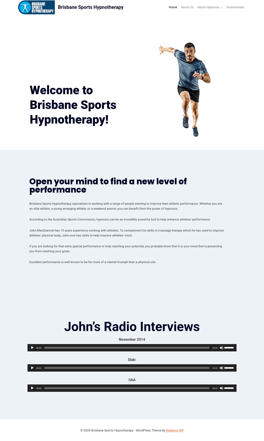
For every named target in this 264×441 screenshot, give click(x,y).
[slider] (127, 347)
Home (173, 7)
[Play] (32, 347)
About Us (187, 7)
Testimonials (235, 7)
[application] (131, 347)
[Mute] (221, 347)
